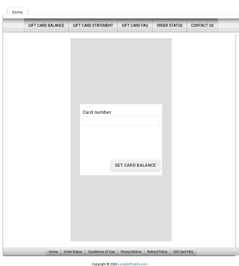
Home (17, 12)
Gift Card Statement (93, 25)
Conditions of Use (101, 252)
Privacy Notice (131, 252)
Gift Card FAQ (135, 25)
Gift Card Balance (46, 25)
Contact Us (202, 25)
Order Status (170, 25)
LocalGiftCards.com (132, 264)
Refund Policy (157, 252)
